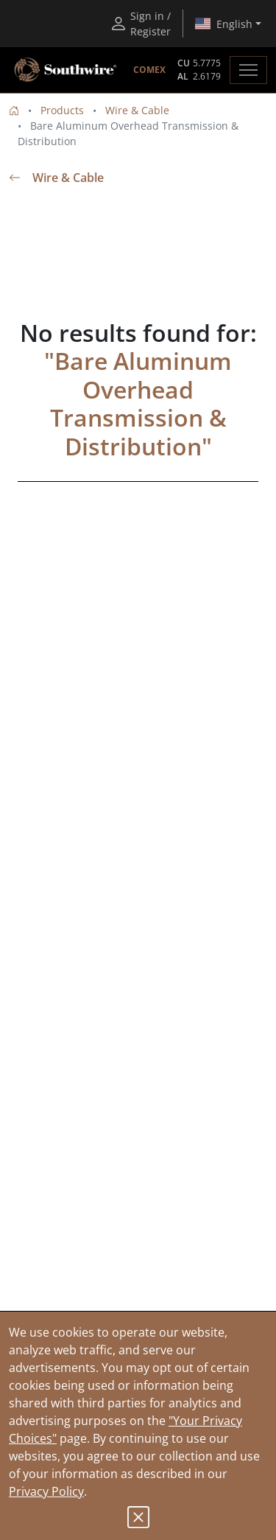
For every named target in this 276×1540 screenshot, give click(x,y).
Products (62, 110)
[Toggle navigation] (248, 70)
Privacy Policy (46, 1491)
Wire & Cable (137, 110)
